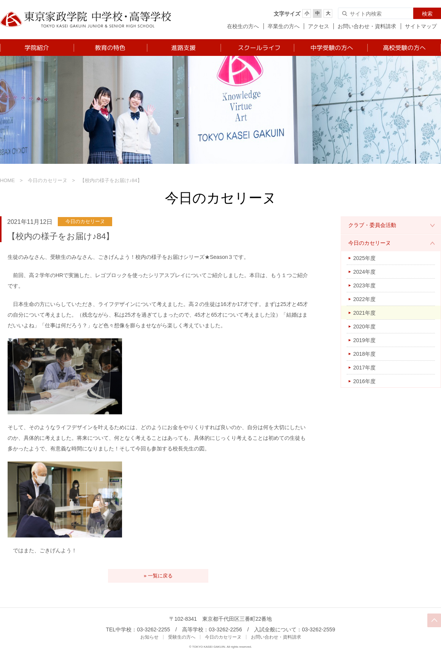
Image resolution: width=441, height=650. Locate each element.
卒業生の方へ (284, 26)
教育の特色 (110, 47)
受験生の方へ (181, 637)
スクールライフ (256, 47)
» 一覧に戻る (158, 576)
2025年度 (364, 258)
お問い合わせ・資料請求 (367, 26)
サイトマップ (421, 26)
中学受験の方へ (330, 47)
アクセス (318, 26)
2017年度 (364, 368)
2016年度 (364, 381)
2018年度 (364, 354)
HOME (7, 180)
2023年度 (364, 285)
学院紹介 (36, 47)
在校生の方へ (243, 26)
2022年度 (364, 299)
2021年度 (364, 313)
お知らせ (149, 637)
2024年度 (364, 272)
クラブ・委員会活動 (372, 225)
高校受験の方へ (404, 47)
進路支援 (183, 47)
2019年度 (364, 340)
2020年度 (364, 326)
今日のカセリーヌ (47, 180)
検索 (427, 14)
